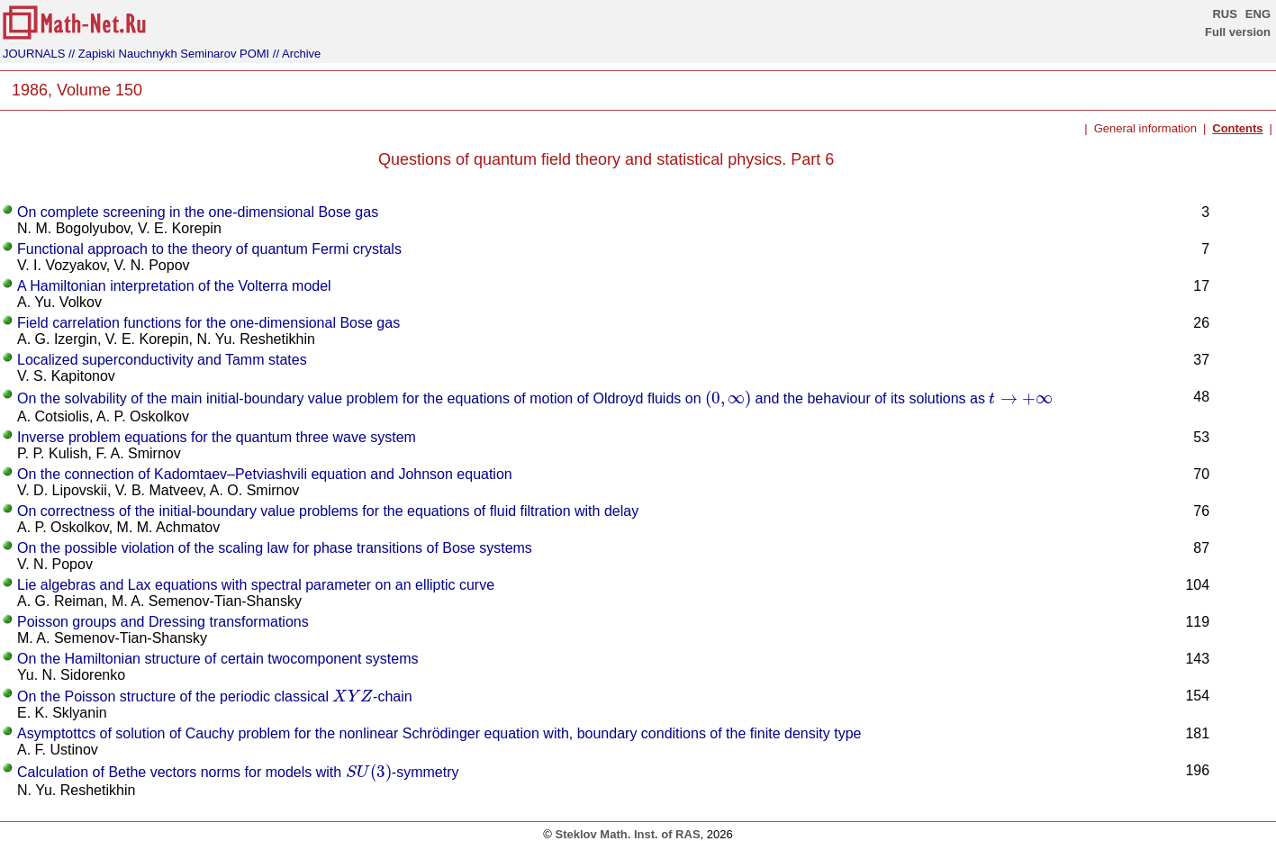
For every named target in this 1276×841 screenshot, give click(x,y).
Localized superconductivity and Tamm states (162, 359)
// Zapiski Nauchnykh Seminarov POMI (168, 53)
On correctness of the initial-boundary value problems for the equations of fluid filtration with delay (327, 511)
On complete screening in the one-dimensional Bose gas (197, 212)
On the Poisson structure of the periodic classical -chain (214, 696)
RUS (1224, 14)
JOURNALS (34, 53)
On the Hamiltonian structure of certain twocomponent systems (218, 658)
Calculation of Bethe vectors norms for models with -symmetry (237, 772)
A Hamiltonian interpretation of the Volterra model (174, 286)
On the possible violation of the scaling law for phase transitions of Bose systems (274, 548)
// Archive (297, 53)
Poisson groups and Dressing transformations (163, 621)
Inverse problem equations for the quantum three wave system (216, 437)
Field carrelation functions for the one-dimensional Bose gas (208, 322)
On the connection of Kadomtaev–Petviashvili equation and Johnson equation (264, 474)
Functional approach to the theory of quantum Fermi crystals (209, 249)
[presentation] (728, 399)
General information (1145, 128)
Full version (1238, 32)
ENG (1258, 14)
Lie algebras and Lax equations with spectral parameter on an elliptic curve (255, 584)
